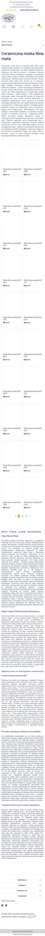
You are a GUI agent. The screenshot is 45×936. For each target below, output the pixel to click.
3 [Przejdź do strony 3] (26, 516)
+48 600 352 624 (11, 10)
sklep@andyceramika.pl (29, 10)
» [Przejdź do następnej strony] (29, 516)
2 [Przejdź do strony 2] (22, 516)
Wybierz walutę (7, 41)
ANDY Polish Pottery (8, 901)
